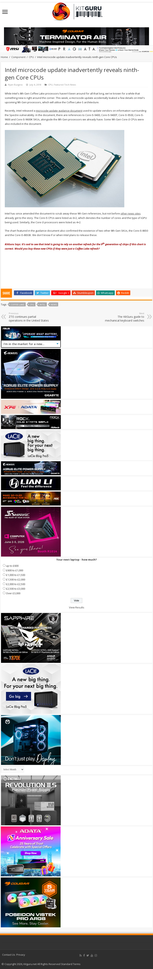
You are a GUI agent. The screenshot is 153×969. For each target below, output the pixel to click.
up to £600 (12, 566)
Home (4, 57)
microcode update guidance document (59, 110)
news (54, 304)
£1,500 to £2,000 (15, 579)
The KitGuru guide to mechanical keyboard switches (123, 317)
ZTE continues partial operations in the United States (29, 317)
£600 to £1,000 (14, 570)
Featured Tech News (65, 84)
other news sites (131, 213)
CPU (31, 57)
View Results (76, 607)
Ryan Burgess (15, 84)
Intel (42, 304)
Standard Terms (70, 964)
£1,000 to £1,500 (15, 575)
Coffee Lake (17, 304)
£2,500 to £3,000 (15, 588)
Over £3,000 (13, 593)
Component (18, 57)
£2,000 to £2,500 (15, 584)
